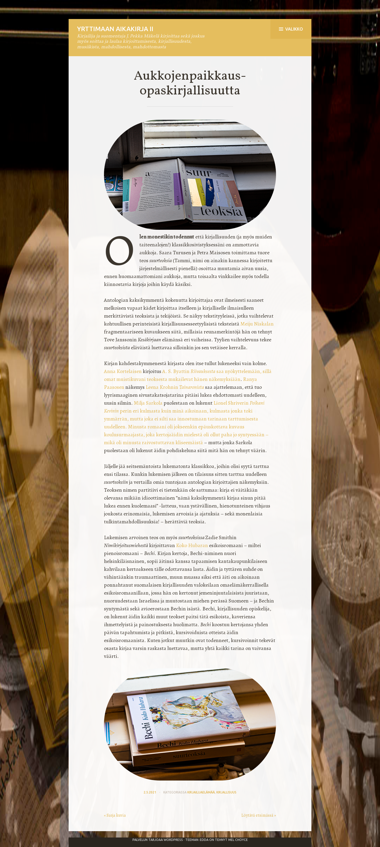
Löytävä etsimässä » (258, 815)
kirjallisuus (226, 792)
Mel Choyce (238, 839)
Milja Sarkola (148, 402)
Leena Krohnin (175, 387)
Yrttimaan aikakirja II (115, 28)
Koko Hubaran (192, 545)
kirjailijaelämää (201, 792)
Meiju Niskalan (257, 323)
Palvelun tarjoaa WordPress (157, 839)
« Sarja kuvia (115, 815)
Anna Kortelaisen (123, 371)
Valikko (291, 29)
